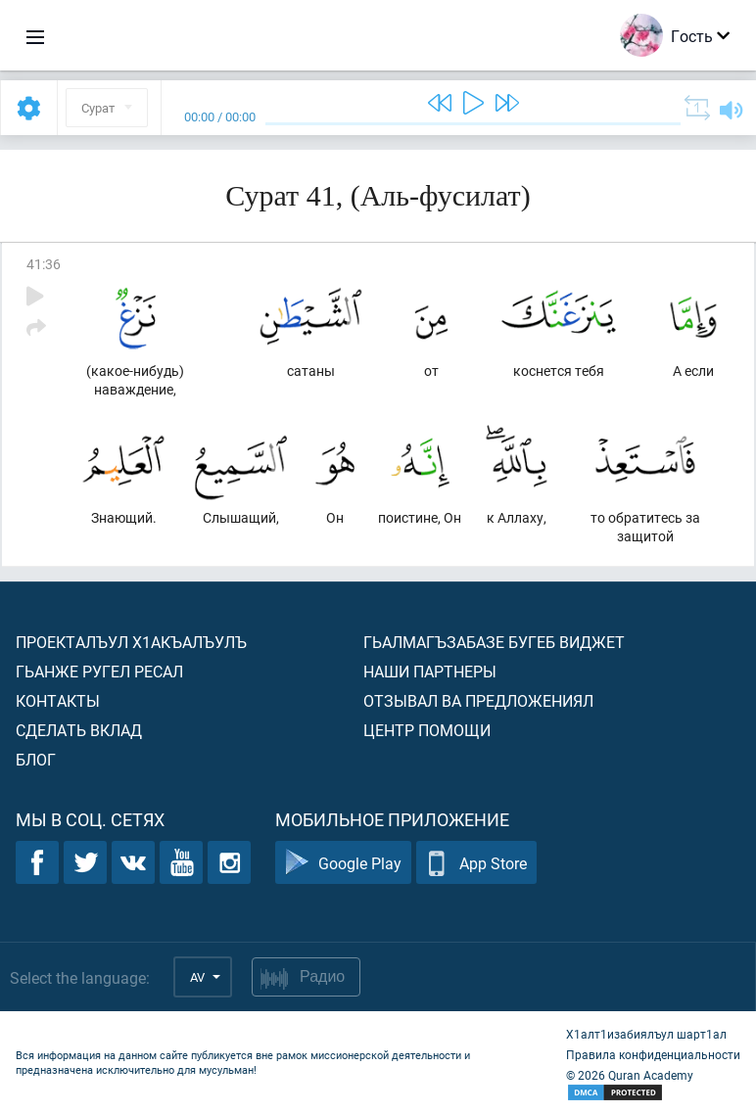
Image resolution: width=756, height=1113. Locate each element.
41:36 (43, 264)
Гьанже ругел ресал (99, 671)
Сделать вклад (79, 729)
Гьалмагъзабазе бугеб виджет (494, 641)
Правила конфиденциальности (653, 1054)
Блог (36, 759)
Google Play (343, 863)
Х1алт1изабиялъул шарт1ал (646, 1034)
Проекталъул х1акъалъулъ (131, 641)
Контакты (58, 700)
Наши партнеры (429, 671)
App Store (476, 863)
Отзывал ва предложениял (478, 700)
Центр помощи (427, 729)
